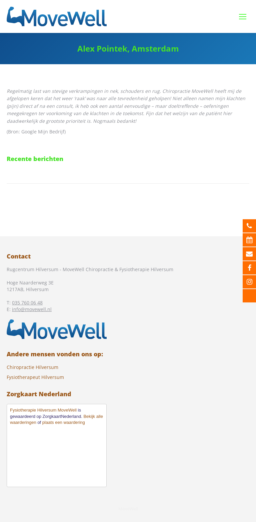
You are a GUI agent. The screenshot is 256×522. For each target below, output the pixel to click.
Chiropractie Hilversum (32, 367)
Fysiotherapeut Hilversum (35, 377)
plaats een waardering (63, 422)
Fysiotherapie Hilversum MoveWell (43, 410)
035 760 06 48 (27, 302)
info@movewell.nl (32, 309)
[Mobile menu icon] (242, 16)
